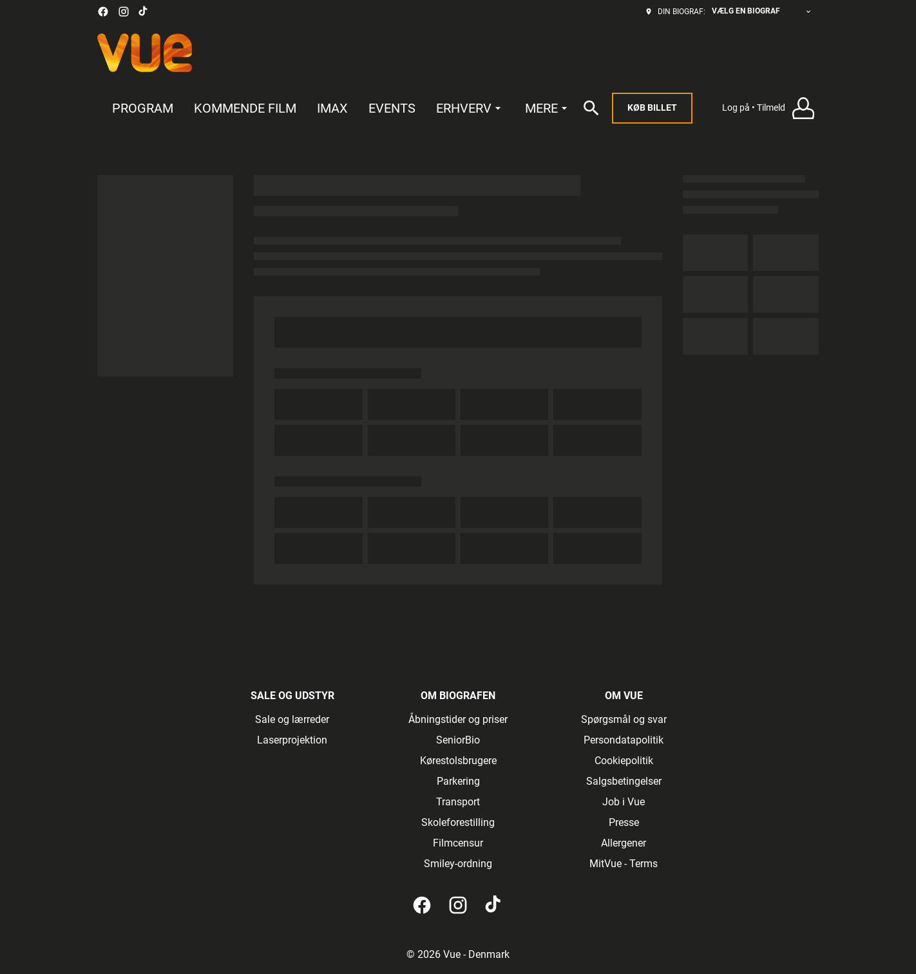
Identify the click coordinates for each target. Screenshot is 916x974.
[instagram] (123, 11)
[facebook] (103, 11)
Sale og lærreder (292, 719)
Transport (458, 802)
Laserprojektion (292, 740)
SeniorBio (458, 740)
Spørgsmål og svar (624, 719)
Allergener (623, 843)
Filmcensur (458, 843)
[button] (770, 108)
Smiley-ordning (458, 863)
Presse (624, 822)
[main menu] (341, 108)
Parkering (458, 781)
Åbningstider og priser (458, 719)
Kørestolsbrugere (458, 760)
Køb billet (652, 107)
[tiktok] (143, 11)
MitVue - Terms (623, 863)
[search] (591, 108)
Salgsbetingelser (624, 781)
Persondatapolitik (623, 740)
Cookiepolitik (624, 760)
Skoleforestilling (458, 822)
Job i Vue (623, 802)
